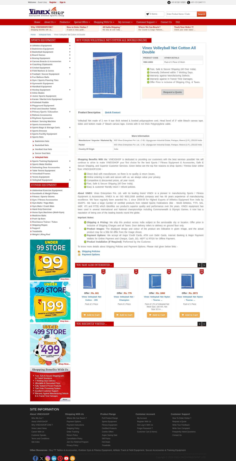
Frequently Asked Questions (184, 432)
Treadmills (37, 231)
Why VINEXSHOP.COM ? (47, 28)
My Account (125, 22)
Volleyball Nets (45, 35)
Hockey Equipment (41, 90)
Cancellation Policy (74, 438)
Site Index (36, 442)
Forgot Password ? (145, 428)
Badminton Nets (42, 141)
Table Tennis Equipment (43, 170)
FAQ (178, 22)
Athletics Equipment (42, 45)
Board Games (38, 55)
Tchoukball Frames (41, 173)
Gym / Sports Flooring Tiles (45, 80)
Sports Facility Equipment (44, 134)
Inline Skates (38, 93)
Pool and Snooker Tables (44, 109)
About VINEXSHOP (40, 421)
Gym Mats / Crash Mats (43, 206)
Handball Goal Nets (43, 149)
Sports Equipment (109, 421)
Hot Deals (106, 442)
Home (37, 22)
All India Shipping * (118, 28)
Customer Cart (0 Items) (147, 432)
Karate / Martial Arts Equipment (47, 99)
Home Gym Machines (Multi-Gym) (48, 212)
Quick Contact (112, 112)
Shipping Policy (73, 428)
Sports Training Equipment (45, 161)
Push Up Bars (38, 219)
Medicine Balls (39, 215)
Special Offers (82, 22)
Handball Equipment (42, 86)
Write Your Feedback (180, 425)
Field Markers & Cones (43, 71)
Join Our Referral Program (77, 442)
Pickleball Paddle (40, 102)
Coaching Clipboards (42, 64)
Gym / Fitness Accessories (45, 200)
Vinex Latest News (39, 428)
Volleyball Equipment (42, 180)
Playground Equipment (43, 105)
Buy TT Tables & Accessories (63, 450)
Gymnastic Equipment (42, 83)
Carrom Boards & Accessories (46, 61)
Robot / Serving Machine (44, 121)
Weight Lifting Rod (41, 234)
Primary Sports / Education (45, 112)
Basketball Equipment (42, 52)
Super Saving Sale (109, 435)
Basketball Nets (42, 145)
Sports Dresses (39, 131)
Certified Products (109, 428)
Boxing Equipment (41, 58)
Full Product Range (110, 418)
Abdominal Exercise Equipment (47, 190)
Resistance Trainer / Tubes (45, 222)
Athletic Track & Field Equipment (128, 450)
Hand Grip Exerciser (42, 209)
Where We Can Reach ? (154, 28)
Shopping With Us (104, 22)
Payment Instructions (75, 425)
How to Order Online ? (83, 28)
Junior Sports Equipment (44, 96)
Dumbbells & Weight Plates (45, 193)
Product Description (89, 112)
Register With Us (144, 421)
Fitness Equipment (109, 425)
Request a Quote (172, 92)
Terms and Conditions (40, 438)
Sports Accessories (41, 124)
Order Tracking (73, 432)
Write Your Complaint (181, 428)
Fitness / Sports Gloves (43, 196)
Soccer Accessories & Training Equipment (165, 450)
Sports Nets (38, 137)
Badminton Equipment (43, 49)
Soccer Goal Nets (42, 153)
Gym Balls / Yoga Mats (43, 203)
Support (36, 228)
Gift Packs (106, 438)
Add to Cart (91, 315)
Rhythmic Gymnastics (42, 118)
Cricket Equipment (41, 68)
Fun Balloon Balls (40, 77)
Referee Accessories (42, 115)
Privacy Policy (72, 445)
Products (65, 22)
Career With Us (38, 432)
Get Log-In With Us (145, 425)
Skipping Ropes (39, 225)
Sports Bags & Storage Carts (46, 127)
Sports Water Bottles (42, 164)
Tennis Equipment (41, 177)
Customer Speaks (39, 435)
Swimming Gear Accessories (46, 167)
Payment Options (74, 421)
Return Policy (72, 435)
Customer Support (146, 22)
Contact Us (166, 22)
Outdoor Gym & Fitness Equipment (95, 450)
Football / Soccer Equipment (46, 74)
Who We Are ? (37, 418)
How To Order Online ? (181, 418)
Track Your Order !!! (190, 28)
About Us (50, 22)
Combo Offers (107, 432)
